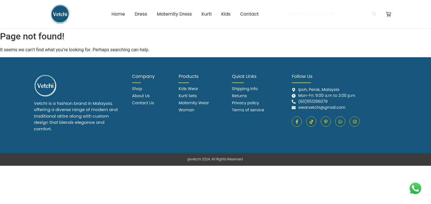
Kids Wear (188, 89)
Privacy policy (245, 103)
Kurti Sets (187, 96)
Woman (186, 110)
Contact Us (143, 103)
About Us (141, 96)
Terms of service (248, 110)
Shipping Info (245, 89)
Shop (137, 89)
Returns (239, 96)
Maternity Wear (193, 103)
